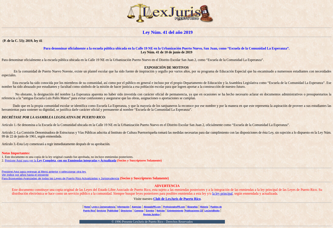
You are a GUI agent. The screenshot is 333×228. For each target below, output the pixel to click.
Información (123, 207)
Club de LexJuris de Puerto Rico (177, 199)
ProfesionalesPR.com (174, 207)
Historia (204, 207)
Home (87, 207)
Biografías (192, 207)
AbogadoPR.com (152, 207)
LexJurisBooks (212, 211)
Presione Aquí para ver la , (60, 160)
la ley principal (222, 193)
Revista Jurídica (151, 214)
